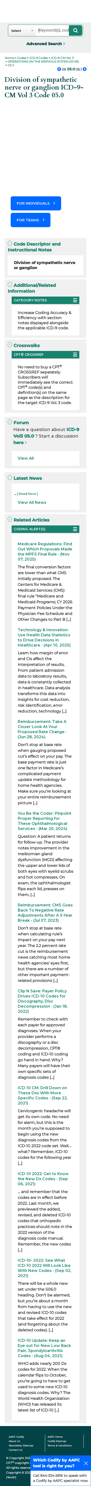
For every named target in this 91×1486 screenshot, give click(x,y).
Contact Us (15, 1450)
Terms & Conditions (60, 1445)
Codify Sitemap (57, 1441)
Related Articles (29, 520)
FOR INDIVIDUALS (33, 203)
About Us (14, 1441)
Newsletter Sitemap (21, 1445)
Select (16, 31)
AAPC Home (55, 1436)
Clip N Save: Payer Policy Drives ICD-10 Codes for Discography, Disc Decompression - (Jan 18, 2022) (43, 1001)
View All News (32, 502)
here (18, 442)
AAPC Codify (16, 1436)
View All (26, 458)
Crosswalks (24, 345)
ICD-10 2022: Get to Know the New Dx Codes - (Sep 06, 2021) (43, 1178)
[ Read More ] (27, 494)
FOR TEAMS (28, 220)
